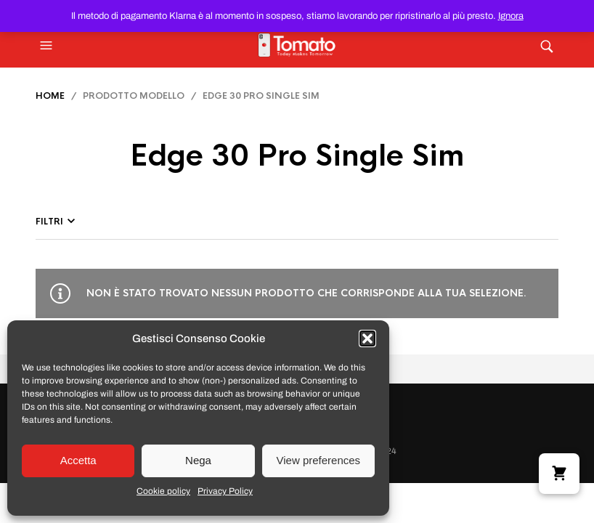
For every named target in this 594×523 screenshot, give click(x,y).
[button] (367, 338)
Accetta (78, 460)
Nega (198, 460)
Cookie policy (163, 491)
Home (50, 96)
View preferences (319, 460)
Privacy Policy (225, 491)
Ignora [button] (511, 16)
